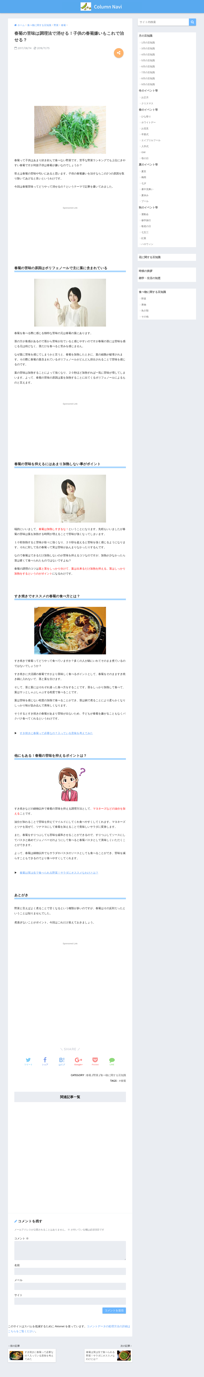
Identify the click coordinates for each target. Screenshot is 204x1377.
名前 (17, 1265)
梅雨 (143, 177)
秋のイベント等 (148, 207)
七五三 (145, 232)
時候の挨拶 (145, 270)
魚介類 (145, 310)
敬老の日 (146, 226)
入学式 (145, 146)
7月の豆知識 (148, 72)
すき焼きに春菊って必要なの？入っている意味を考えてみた (56, 733)
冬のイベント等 (148, 90)
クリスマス (147, 103)
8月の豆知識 (148, 78)
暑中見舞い (147, 189)
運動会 (145, 214)
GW (143, 152)
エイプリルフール (150, 140)
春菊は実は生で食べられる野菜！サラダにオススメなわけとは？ (59, 872)
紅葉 (143, 238)
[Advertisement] (70, 81)
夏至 (143, 171)
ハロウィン (147, 244)
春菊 (88, 1075)
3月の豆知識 (148, 48)
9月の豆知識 (148, 84)
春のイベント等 (148, 109)
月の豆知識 (145, 35)
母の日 (145, 158)
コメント (21, 1238)
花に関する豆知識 (149, 257)
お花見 (145, 128)
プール (145, 201)
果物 (143, 304)
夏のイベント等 (148, 164)
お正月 (145, 97)
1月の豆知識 (148, 42)
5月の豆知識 (148, 60)
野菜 (95, 1075)
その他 (145, 316)
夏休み (145, 195)
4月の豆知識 (148, 54)
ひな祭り (146, 116)
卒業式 (145, 134)
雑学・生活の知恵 (149, 278)
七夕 (143, 183)
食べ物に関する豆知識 (113, 1075)
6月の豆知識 (148, 66)
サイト (18, 1295)
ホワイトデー (148, 122)
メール (18, 1280)
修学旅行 (146, 220)
